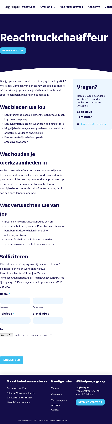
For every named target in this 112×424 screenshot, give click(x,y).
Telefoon (7, 313)
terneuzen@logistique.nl (94, 124)
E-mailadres (41, 313)
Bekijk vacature (12, 50)
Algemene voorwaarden (43, 420)
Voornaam (4, 307)
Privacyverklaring (60, 420)
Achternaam (38, 307)
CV (1, 329)
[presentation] (22, 346)
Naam (5, 294)
